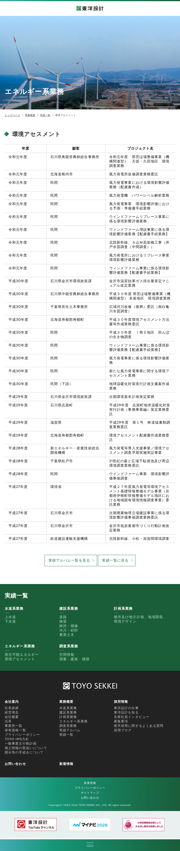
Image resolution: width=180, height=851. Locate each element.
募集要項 (121, 721)
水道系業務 (68, 708)
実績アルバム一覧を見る (69, 560)
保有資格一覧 (15, 730)
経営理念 (12, 712)
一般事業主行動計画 (21, 743)
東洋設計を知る (126, 712)
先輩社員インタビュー (131, 717)
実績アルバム (70, 730)
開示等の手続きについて (24, 752)
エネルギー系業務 (73, 721)
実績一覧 (45, 115)
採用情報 (121, 702)
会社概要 (12, 717)
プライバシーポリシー (22, 734)
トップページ (12, 115)
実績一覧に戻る (115, 560)
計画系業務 (68, 717)
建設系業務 (68, 712)
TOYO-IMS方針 (17, 739)
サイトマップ (90, 792)
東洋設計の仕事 (126, 708)
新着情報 (66, 764)
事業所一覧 (13, 726)
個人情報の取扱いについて (26, 748)
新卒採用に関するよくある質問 (138, 726)
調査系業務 (68, 726)
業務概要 (30, 115)
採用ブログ (123, 730)
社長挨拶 (12, 708)
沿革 (8, 721)
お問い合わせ (15, 764)
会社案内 (12, 702)
